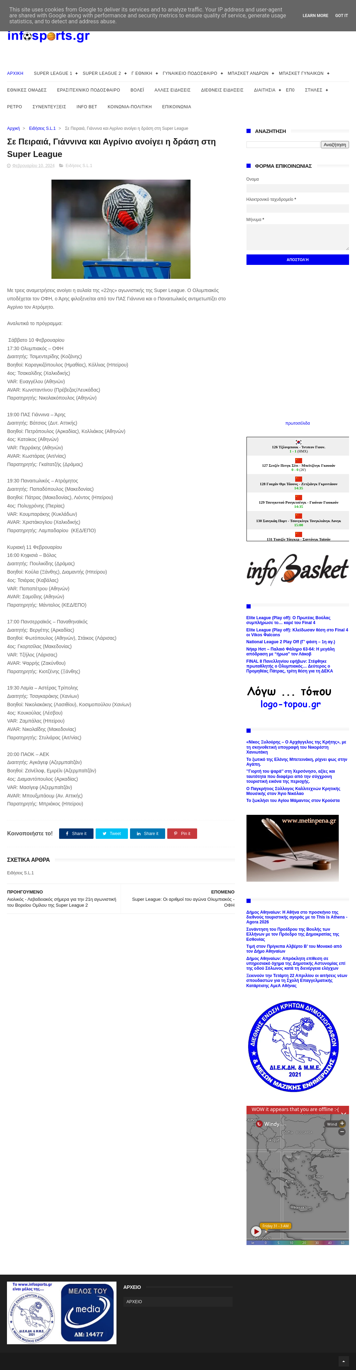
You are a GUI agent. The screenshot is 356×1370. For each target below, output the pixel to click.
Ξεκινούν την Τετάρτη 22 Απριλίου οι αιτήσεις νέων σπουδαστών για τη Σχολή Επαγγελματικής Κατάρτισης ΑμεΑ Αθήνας (296, 980)
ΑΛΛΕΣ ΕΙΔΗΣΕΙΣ (173, 90)
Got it (341, 15)
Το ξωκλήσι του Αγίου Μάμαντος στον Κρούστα (293, 800)
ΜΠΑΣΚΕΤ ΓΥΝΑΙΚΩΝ (301, 73)
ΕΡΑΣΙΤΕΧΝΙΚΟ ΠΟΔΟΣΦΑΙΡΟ (88, 90)
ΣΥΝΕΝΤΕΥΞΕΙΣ (49, 106)
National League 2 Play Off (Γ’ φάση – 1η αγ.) (290, 641)
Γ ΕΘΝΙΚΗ (141, 73)
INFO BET (86, 106)
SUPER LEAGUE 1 (53, 73)
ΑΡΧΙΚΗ (15, 73)
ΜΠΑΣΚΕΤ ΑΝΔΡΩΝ (248, 73)
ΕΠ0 (290, 90)
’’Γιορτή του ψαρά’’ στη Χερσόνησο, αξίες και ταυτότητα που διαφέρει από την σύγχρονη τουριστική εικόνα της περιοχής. (290, 776)
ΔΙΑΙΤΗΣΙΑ (265, 90)
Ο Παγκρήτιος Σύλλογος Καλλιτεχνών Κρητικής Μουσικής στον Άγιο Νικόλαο (293, 791)
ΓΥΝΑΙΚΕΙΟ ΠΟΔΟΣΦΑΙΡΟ (190, 73)
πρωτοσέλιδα (297, 423)
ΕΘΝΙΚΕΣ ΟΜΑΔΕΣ (27, 90)
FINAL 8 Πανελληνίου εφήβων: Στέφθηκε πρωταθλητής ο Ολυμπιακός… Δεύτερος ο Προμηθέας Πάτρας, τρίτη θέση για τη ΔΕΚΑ (289, 666)
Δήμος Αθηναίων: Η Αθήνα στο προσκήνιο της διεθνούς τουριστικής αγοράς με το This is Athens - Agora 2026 (297, 917)
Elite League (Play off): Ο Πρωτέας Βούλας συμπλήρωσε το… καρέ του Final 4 (288, 620)
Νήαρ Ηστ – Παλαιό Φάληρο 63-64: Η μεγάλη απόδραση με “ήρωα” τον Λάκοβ (290, 651)
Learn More (316, 15)
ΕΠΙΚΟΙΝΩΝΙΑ (176, 106)
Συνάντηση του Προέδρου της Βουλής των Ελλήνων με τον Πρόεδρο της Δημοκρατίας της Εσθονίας (292, 934)
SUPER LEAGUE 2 (102, 73)
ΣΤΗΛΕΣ (313, 90)
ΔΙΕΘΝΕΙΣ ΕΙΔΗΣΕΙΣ (222, 90)
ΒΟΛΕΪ (137, 90)
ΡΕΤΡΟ (14, 106)
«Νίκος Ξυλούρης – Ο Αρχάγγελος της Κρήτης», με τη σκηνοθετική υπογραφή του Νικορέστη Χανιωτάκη (296, 747)
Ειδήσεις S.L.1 (42, 128)
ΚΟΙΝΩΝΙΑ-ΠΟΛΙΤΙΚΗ (130, 106)
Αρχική (13, 128)
